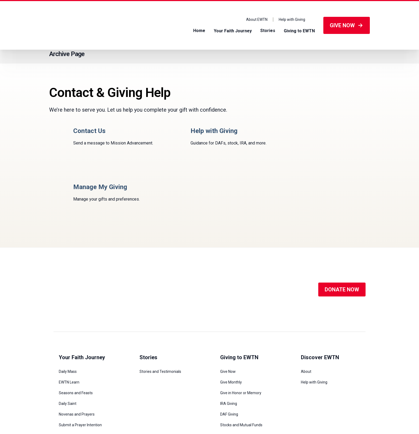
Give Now (228, 315)
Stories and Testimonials (160, 315)
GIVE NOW (346, 25)
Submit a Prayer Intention (80, 369)
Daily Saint (67, 347)
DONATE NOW (342, 233)
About (306, 315)
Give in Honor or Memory (240, 337)
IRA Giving (228, 347)
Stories (267, 30)
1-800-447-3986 (148, 419)
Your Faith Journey (233, 30)
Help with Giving (292, 19)
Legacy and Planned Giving (242, 379)
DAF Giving (229, 358)
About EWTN (256, 19)
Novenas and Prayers (77, 358)
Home (199, 30)
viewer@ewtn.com (176, 419)
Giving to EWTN (299, 30)
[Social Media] (210, 233)
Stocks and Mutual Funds (241, 369)
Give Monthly (231, 326)
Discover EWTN (320, 301)
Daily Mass (68, 315)
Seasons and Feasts (76, 337)
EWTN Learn (69, 326)
